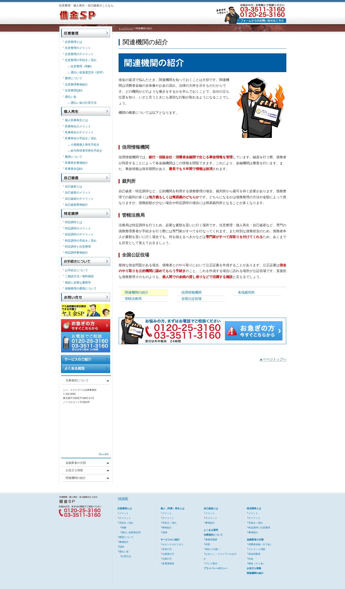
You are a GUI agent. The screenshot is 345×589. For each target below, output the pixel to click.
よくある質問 (211, 530)
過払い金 (70, 96)
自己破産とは (73, 186)
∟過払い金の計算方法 (82, 102)
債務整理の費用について (81, 288)
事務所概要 (211, 539)
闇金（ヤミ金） (256, 563)
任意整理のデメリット (79, 54)
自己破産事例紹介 (76, 204)
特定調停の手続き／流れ (81, 240)
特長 (207, 544)
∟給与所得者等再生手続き (85, 150)
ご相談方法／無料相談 (79, 276)
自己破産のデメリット (79, 198)
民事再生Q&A (73, 168)
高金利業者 (254, 554)
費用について (73, 78)
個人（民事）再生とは (172, 508)
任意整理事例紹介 (76, 84)
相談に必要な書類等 (78, 282)
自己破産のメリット (78, 192)
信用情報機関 (191, 292)
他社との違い (212, 549)
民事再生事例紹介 (76, 162)
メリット (124, 513)
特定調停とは (73, 222)
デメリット (125, 518)
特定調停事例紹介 (76, 252)
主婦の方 (167, 558)
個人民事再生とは (76, 120)
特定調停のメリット (78, 228)
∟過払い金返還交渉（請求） (86, 72)
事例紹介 (124, 542)
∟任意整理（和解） (81, 66)
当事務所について (87, 380)
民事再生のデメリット (79, 132)
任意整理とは (73, 42)
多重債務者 (168, 563)
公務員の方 (168, 554)
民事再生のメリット (78, 126)
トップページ (126, 28)
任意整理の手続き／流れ (81, 60)
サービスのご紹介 (170, 539)
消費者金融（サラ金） (260, 544)
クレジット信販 (256, 549)
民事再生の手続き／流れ (81, 138)
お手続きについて (76, 270)
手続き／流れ (126, 522)
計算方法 (126, 556)
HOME (123, 498)
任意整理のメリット (78, 48)
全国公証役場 (191, 298)
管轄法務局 (133, 298)
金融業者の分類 (87, 462)
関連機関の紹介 (136, 292)
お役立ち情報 (87, 470)
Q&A (121, 546)
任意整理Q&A (73, 90)
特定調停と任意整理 (78, 246)
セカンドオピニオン (173, 544)
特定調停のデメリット (79, 234)
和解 (123, 527)
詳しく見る (104, 454)
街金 (250, 558)
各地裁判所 (246, 292)
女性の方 (167, 549)
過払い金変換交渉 (131, 532)
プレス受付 (211, 563)
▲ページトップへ (272, 359)
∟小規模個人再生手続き (83, 144)
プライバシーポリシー (216, 568)
